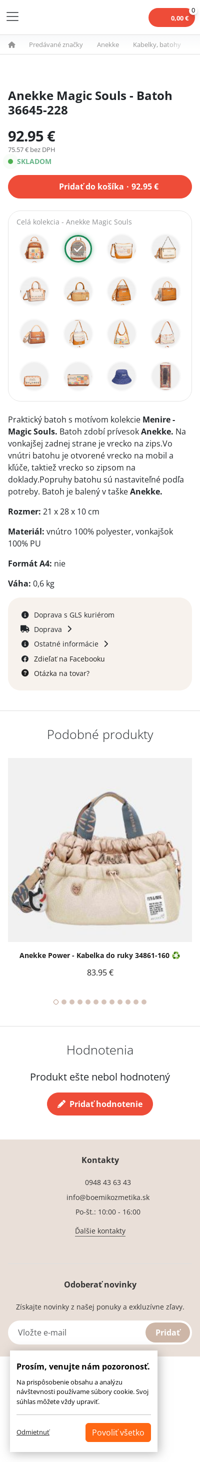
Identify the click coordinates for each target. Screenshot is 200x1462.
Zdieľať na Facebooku (69, 659)
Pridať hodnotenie (100, 1104)
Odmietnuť (33, 1432)
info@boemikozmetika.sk (108, 1197)
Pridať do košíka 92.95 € (108, 185)
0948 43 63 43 (108, 1182)
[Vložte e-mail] (100, 1332)
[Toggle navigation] (12, 16)
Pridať (168, 1332)
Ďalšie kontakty (100, 1231)
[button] (17, 44)
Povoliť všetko (118, 1432)
